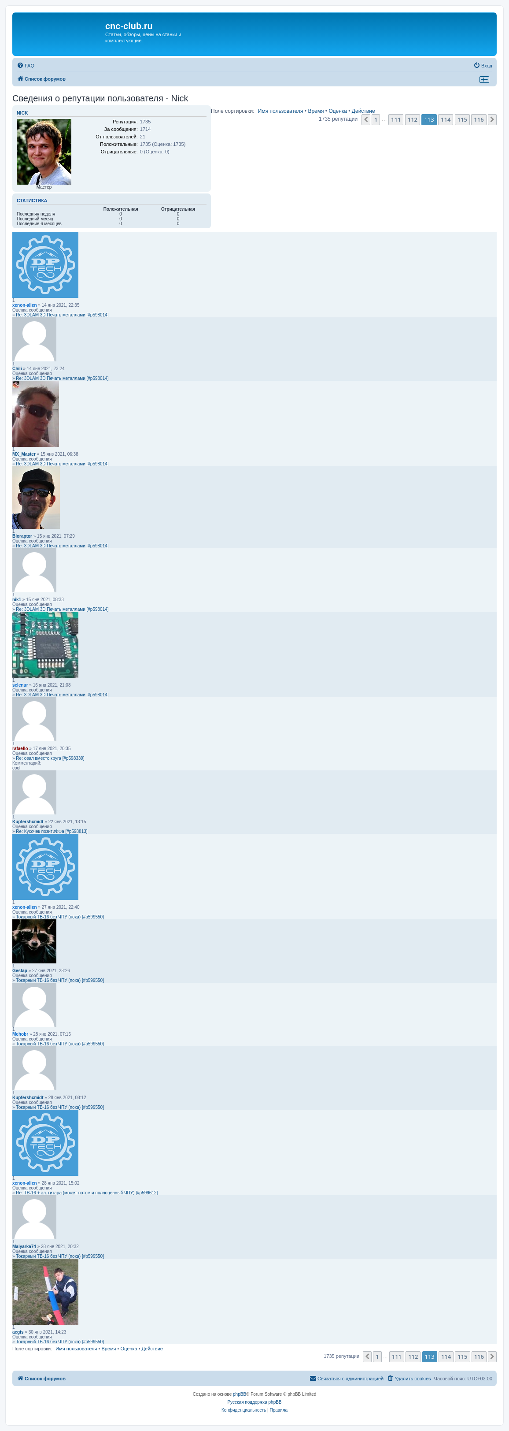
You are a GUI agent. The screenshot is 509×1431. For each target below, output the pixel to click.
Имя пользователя (280, 111)
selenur (20, 685)
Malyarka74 (24, 1246)
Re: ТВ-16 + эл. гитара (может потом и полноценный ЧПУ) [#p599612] (87, 1192)
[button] (365, 119)
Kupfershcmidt (28, 821)
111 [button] (396, 119)
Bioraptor (22, 536)
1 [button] (375, 119)
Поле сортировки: (232, 111)
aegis (18, 1332)
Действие (363, 111)
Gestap (19, 970)
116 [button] (478, 119)
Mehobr (20, 1034)
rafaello (20, 748)
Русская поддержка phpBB (254, 1402)
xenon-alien (24, 305)
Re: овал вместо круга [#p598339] (50, 758)
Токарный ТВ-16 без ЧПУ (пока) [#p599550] (60, 916)
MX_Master (24, 454)
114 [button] (445, 119)
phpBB (239, 1394)
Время (316, 111)
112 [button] (412, 119)
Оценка (337, 111)
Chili (17, 368)
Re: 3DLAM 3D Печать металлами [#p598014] (62, 314)
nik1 (16, 599)
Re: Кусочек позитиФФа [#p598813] (51, 831)
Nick (22, 112)
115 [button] (462, 119)
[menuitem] (25, 65)
